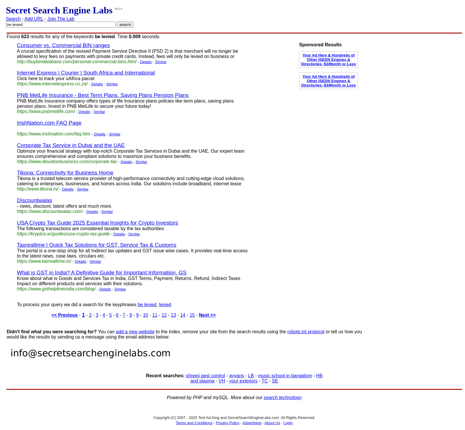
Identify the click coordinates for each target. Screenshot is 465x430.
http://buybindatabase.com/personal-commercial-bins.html (76, 61)
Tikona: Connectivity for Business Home (65, 173)
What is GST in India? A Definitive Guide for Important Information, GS (102, 272)
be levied (147, 304)
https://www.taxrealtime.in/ (44, 261)
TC (265, 380)
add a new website (135, 331)
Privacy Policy (227, 423)
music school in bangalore (285, 375)
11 (154, 315)
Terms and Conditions (194, 423)
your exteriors (243, 380)
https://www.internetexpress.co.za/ (52, 83)
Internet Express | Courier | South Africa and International (86, 73)
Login (288, 423)
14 (182, 315)
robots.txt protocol (305, 331)
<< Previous (64, 315)
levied (165, 304)
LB (251, 375)
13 (173, 315)
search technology (283, 397)
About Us (272, 423)
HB (319, 375)
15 (192, 315)
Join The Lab (61, 18)
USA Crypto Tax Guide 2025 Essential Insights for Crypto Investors (97, 223)
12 (164, 315)
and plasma (202, 380)
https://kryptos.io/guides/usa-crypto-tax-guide (63, 233)
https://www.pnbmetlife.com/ (46, 111)
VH (222, 380)
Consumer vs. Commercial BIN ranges (63, 45)
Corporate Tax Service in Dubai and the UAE (71, 145)
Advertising (252, 423)
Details (146, 62)
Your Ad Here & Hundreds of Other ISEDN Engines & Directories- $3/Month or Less (328, 59)
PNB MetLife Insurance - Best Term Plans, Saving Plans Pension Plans (103, 95)
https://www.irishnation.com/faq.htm (53, 133)
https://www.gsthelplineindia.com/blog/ (56, 288)
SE (275, 380)
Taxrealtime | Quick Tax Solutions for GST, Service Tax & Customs (96, 245)
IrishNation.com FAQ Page (49, 123)
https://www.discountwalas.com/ (50, 211)
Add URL (33, 18)
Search (13, 18)
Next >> (207, 315)
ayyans (236, 375)
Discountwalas (34, 200)
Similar (161, 62)
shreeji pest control (205, 375)
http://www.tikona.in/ (37, 188)
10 (145, 315)
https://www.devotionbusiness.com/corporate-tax (67, 161)
